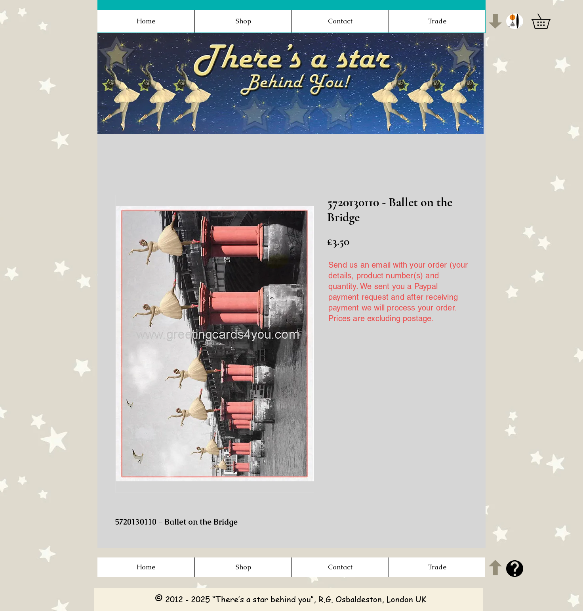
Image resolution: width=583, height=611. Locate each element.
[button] (514, 21)
